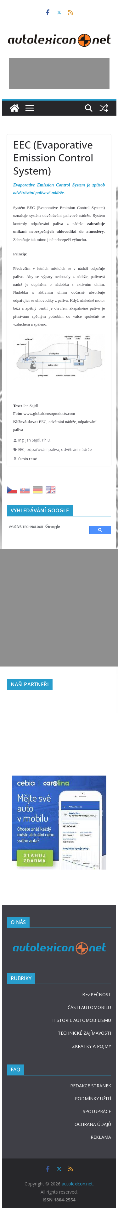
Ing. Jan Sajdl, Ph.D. (34, 440)
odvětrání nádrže (76, 449)
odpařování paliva (42, 449)
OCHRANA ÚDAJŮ (93, 1124)
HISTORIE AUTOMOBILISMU (81, 1020)
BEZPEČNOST (96, 994)
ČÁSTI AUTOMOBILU (89, 1007)
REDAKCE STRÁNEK (90, 1086)
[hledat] (45, 527)
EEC (21, 449)
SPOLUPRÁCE (97, 1111)
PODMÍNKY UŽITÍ (93, 1098)
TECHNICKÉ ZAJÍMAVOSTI (84, 1033)
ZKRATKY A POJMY (91, 1046)
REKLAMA (101, 1137)
